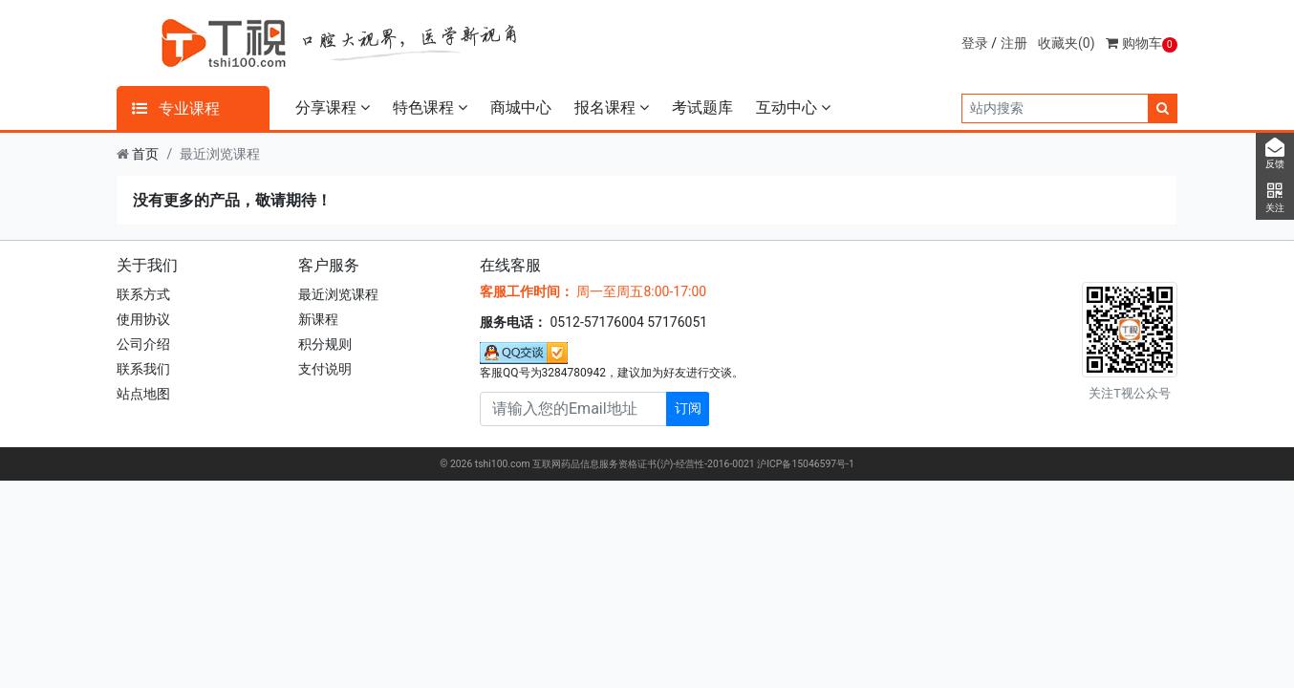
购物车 (1141, 43)
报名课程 (611, 107)
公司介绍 (143, 344)
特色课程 (430, 107)
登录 (974, 43)
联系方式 (143, 294)
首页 (145, 153)
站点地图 (143, 393)
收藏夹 (1066, 43)
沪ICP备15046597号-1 (805, 464)
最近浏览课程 (338, 294)
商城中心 (520, 107)
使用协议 (143, 319)
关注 (1275, 198)
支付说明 (325, 368)
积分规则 (325, 344)
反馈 (1275, 154)
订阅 (688, 408)
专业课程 (176, 108)
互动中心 (793, 107)
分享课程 (332, 107)
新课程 (318, 319)
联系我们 (143, 368)
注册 (1014, 43)
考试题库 (702, 107)
